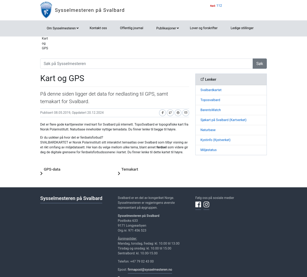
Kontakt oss (98, 28)
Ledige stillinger (242, 28)
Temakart (129, 169)
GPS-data (52, 169)
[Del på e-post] (185, 112)
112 (219, 6)
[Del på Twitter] (170, 112)
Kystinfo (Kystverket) (215, 140)
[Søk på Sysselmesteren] (146, 63)
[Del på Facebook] (162, 112)
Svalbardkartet (210, 90)
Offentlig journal (131, 28)
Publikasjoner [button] (166, 28)
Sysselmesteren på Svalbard (90, 10)
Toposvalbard (210, 100)
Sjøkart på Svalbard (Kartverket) (223, 120)
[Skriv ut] (178, 112)
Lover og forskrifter (204, 28)
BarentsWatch (210, 110)
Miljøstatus (208, 150)
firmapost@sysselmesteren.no (150, 269)
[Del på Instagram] (206, 207)
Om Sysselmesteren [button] (61, 28)
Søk (259, 63)
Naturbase (208, 130)
